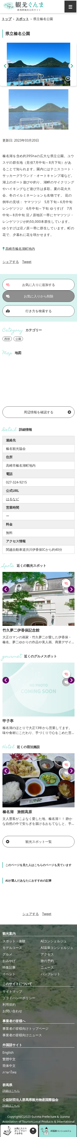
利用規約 (9, 1004)
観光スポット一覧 (29, 841)
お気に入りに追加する (30, 284)
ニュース (47, 967)
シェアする (10, 261)
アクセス (47, 954)
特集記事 (9, 967)
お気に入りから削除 (29, 296)
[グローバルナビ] (70, 7)
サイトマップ (12, 991)
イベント (9, 974)
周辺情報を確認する (47, 412)
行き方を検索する (29, 311)
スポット (22, 19)
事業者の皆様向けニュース (22, 1035)
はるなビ (12, 499)
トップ (6, 19)
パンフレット (50, 974)
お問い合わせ (12, 1011)
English (8, 1052)
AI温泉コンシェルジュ (57, 947)
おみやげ (9, 961)
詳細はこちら (11, 1091)
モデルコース (12, 947)
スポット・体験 (13, 941)
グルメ (7, 954)
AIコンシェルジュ (54, 941)
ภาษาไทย (9, 1072)
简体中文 (9, 1065)
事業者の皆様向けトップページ (25, 1028)
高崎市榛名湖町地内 (20, 248)
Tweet (26, 261)
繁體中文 (9, 1059)
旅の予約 (47, 961)
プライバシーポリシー (18, 998)
